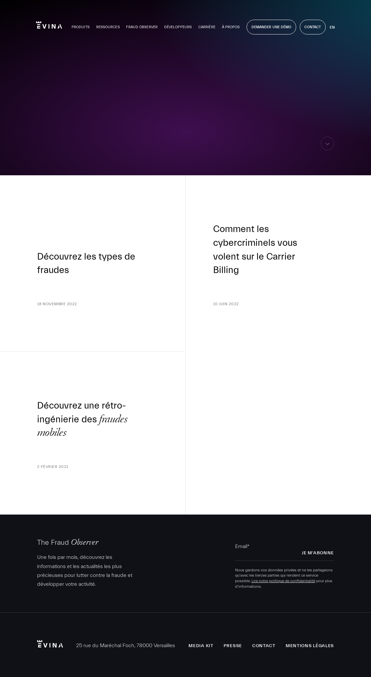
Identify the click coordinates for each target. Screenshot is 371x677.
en (332, 27)
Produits (81, 27)
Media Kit (200, 645)
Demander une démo (271, 27)
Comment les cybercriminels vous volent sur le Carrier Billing (255, 249)
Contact (312, 27)
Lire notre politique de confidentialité (283, 581)
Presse (233, 645)
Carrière (206, 27)
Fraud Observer (142, 27)
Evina (49, 25)
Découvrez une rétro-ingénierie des (82, 419)
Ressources (108, 27)
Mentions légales (310, 645)
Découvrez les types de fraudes (86, 263)
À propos (231, 27)
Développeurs (178, 27)
